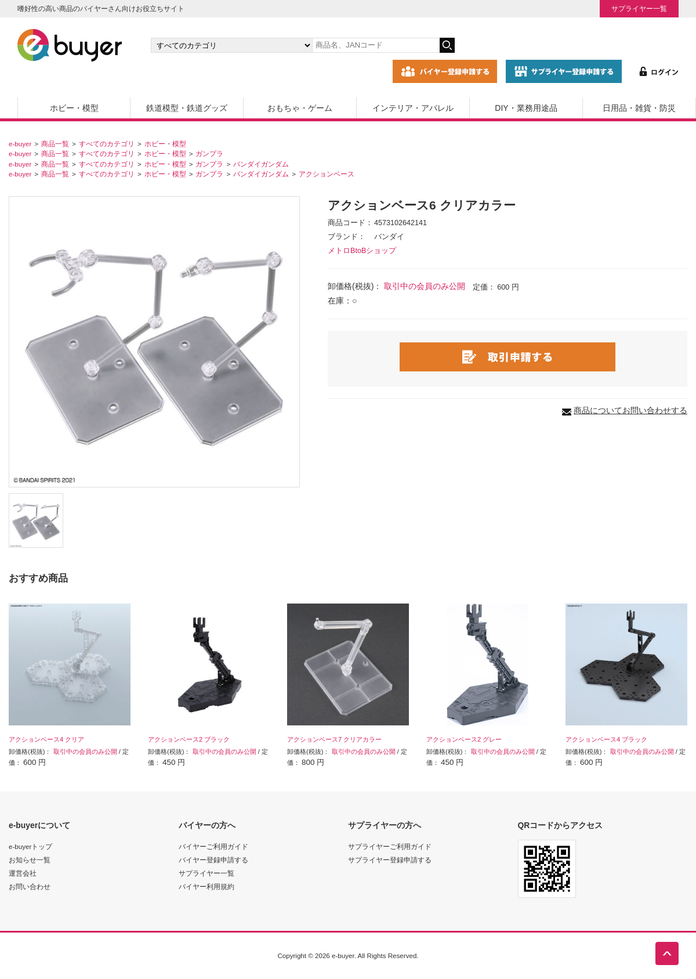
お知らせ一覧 (29, 860)
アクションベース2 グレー (464, 739)
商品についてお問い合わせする (630, 410)
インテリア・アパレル (413, 108)
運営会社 (23, 873)
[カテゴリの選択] (231, 45)
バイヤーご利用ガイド (213, 846)
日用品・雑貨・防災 (639, 108)
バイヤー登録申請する (213, 860)
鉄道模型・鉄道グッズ (186, 108)
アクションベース (326, 174)
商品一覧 (55, 143)
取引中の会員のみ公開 (424, 286)
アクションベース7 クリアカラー (334, 739)
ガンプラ (209, 153)
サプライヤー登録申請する (390, 860)
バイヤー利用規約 (206, 886)
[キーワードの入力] (376, 45)
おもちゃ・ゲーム (299, 108)
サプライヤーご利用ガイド (390, 846)
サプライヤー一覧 (639, 8)
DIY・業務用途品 (526, 108)
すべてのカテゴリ (107, 143)
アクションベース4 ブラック (606, 739)
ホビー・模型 (74, 108)
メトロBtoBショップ (362, 251)
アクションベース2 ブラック (189, 739)
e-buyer (20, 143)
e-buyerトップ (30, 846)
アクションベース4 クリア (46, 739)
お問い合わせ (29, 886)
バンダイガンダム (261, 164)
